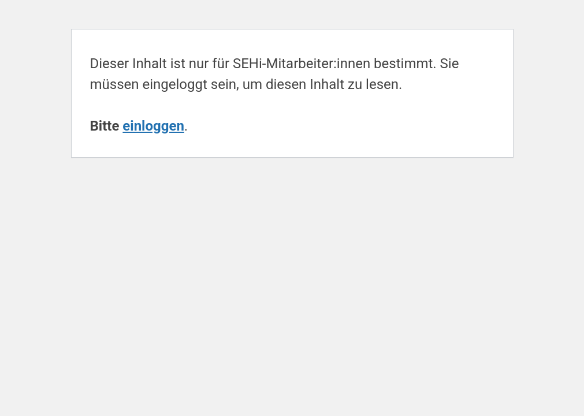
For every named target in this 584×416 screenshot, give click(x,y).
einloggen (153, 126)
